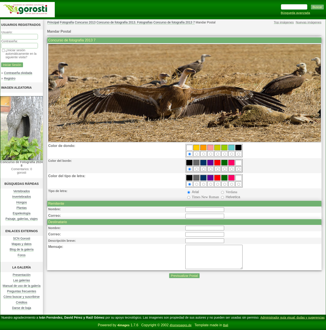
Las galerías (21, 280)
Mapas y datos (22, 244)
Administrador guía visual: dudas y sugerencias (292, 317)
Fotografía (67, 22)
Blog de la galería (22, 249)
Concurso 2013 (85, 22)
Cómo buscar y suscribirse (22, 296)
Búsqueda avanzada (295, 13)
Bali (225, 325)
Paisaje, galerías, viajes (21, 219)
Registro (9, 78)
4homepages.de (180, 325)
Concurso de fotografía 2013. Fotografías (124, 22)
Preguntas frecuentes (21, 291)
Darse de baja (21, 308)
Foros (22, 255)
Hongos (21, 202)
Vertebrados (21, 191)
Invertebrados (21, 196)
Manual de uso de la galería (22, 286)
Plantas (21, 208)
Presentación (22, 275)
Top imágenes (284, 22)
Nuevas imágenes (308, 22)
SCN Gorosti (21, 238)
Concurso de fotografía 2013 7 (174, 22)
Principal (53, 22)
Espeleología (21, 213)
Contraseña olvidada (18, 73)
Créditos (21, 302)
